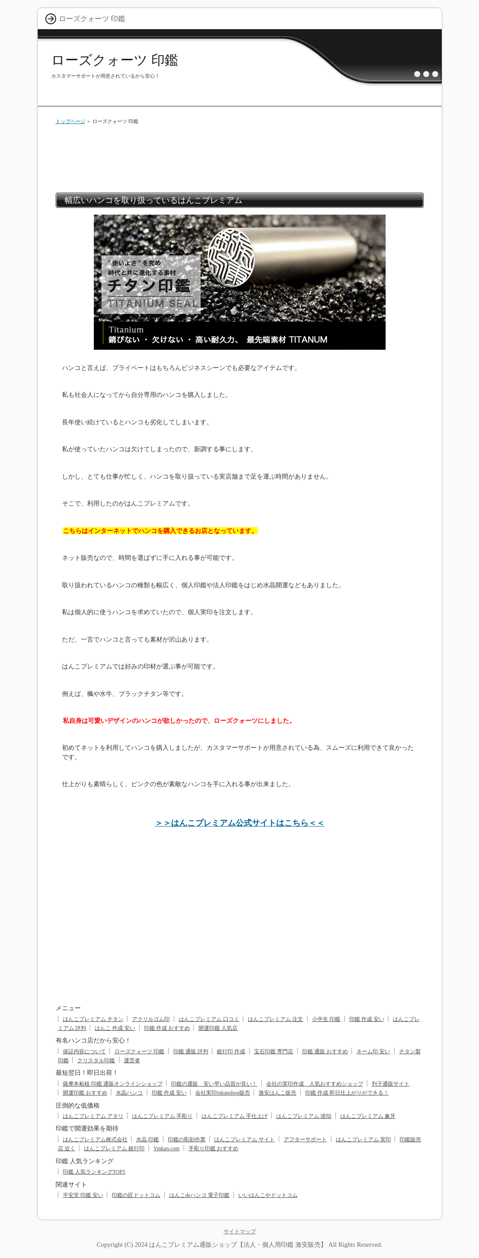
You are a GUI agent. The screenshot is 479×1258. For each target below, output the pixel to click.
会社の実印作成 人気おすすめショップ (314, 1084)
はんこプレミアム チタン (93, 1019)
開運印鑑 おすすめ (85, 1093)
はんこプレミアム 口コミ (209, 1019)
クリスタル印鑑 (96, 1060)
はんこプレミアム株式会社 (95, 1139)
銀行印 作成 (231, 1051)
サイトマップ (240, 1231)
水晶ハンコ (129, 1093)
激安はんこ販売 (277, 1093)
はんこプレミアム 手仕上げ (235, 1116)
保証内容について (84, 1051)
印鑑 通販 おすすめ (325, 1051)
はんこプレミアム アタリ (93, 1116)
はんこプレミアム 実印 (363, 1139)
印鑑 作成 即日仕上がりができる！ (347, 1093)
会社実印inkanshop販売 (222, 1093)
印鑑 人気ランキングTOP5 (94, 1172)
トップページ (70, 121)
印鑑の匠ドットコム (136, 1195)
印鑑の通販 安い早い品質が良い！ (214, 1084)
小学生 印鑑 (326, 1019)
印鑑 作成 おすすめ (167, 1028)
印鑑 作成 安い (366, 1019)
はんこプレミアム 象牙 (368, 1116)
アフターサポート (305, 1139)
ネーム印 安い (373, 1051)
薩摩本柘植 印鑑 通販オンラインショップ (113, 1084)
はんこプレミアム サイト (244, 1139)
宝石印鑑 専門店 (273, 1051)
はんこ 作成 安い (115, 1028)
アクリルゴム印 (151, 1019)
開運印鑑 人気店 (217, 1028)
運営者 (132, 1060)
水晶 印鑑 (147, 1139)
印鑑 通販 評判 (190, 1051)
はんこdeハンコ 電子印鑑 (199, 1195)
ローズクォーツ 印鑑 (114, 60)
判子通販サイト (390, 1084)
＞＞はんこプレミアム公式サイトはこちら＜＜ (240, 822)
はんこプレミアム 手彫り (162, 1116)
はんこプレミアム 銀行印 (114, 1148)
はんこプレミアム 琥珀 (303, 1116)
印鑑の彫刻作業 (187, 1139)
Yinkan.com (167, 1148)
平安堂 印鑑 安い (83, 1195)
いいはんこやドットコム (268, 1195)
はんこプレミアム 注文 (275, 1019)
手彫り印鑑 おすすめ (213, 1148)
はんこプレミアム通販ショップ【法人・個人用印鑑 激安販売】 (238, 1244)
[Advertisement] (239, 156)
